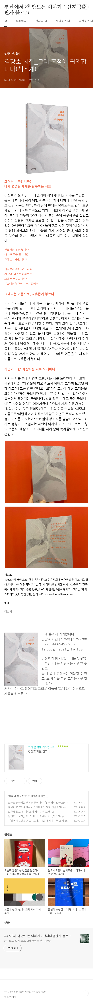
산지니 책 (41, 21)
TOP (86, 993)
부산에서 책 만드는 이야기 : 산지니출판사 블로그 (45, 7)
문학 (24, 796)
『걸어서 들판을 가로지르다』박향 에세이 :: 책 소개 (36, 820)
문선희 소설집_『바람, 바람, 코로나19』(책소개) (34, 816)
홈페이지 (21, 21)
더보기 (8, 611)
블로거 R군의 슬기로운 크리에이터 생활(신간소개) (35, 807)
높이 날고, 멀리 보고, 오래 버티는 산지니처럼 (27, 940)
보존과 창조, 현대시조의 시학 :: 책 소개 (29, 811)
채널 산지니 (63, 21)
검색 (77, 7)
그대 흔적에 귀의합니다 (41, 747)
